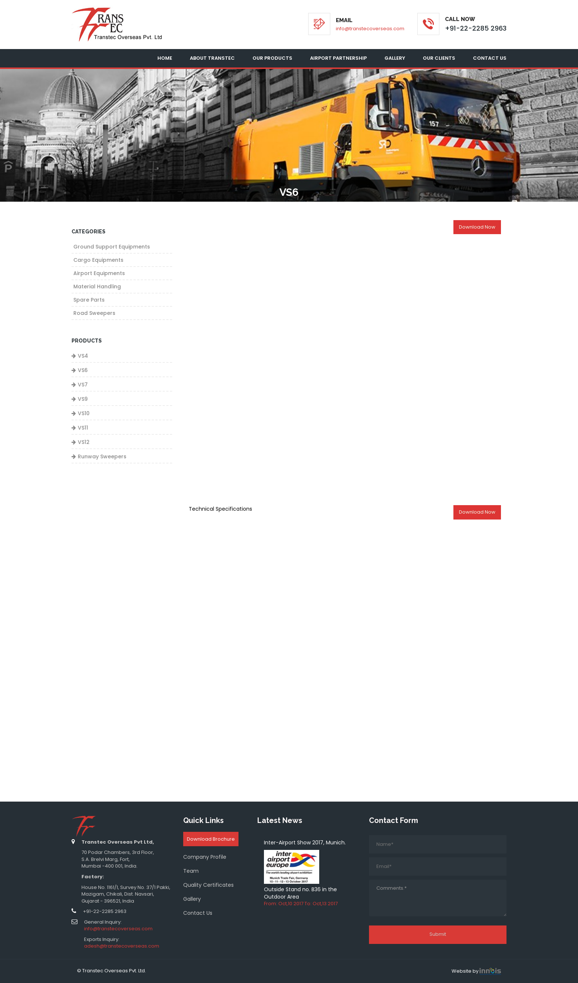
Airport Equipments (99, 273)
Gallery (394, 58)
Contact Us (489, 58)
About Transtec (212, 58)
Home (164, 58)
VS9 (83, 399)
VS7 (83, 384)
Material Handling (97, 286)
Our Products (272, 58)
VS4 (83, 355)
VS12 (84, 442)
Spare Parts (89, 299)
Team (191, 871)
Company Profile (204, 857)
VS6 (83, 370)
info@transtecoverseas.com (370, 28)
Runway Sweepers (102, 456)
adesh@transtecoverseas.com (121, 945)
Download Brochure (211, 839)
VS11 (83, 427)
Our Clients (439, 58)
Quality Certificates (208, 885)
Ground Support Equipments (111, 246)
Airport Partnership (338, 58)
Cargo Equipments (98, 260)
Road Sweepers (94, 313)
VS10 (84, 413)
